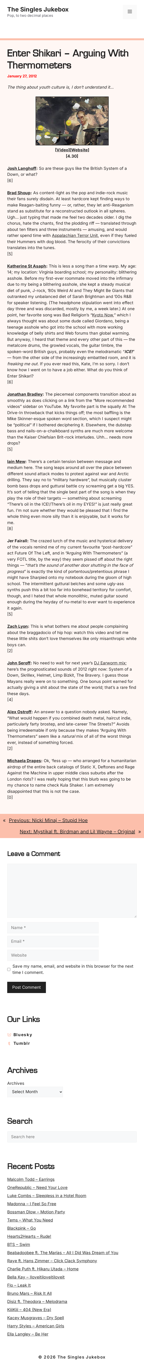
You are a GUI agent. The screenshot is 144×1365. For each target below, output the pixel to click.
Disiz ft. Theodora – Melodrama (37, 1301)
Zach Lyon (17, 626)
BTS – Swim (18, 1244)
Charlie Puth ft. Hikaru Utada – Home (43, 1269)
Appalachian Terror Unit (75, 235)
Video (62, 150)
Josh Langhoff (21, 168)
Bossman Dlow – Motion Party (36, 1212)
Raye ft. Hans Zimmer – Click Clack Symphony (52, 1260)
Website (79, 150)
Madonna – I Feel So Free (31, 1203)
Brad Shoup (19, 192)
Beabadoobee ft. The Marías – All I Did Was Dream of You (62, 1252)
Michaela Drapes (24, 760)
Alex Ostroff (19, 711)
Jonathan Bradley (25, 394)
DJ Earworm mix (109, 663)
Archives (15, 1083)
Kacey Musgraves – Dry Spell (35, 1317)
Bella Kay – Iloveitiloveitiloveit (36, 1277)
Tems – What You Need (30, 1220)
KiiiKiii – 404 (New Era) (29, 1309)
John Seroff (19, 663)
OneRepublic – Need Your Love (37, 1187)
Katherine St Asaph (26, 266)
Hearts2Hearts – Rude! (29, 1236)
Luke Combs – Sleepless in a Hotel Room (46, 1195)
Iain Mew (16, 461)
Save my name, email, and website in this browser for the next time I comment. (73, 969)
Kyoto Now (102, 315)
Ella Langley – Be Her (27, 1334)
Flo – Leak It (19, 1285)
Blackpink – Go (21, 1228)
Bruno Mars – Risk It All (29, 1293)
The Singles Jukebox (38, 9)
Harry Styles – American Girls (35, 1326)
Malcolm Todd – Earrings (31, 1179)
